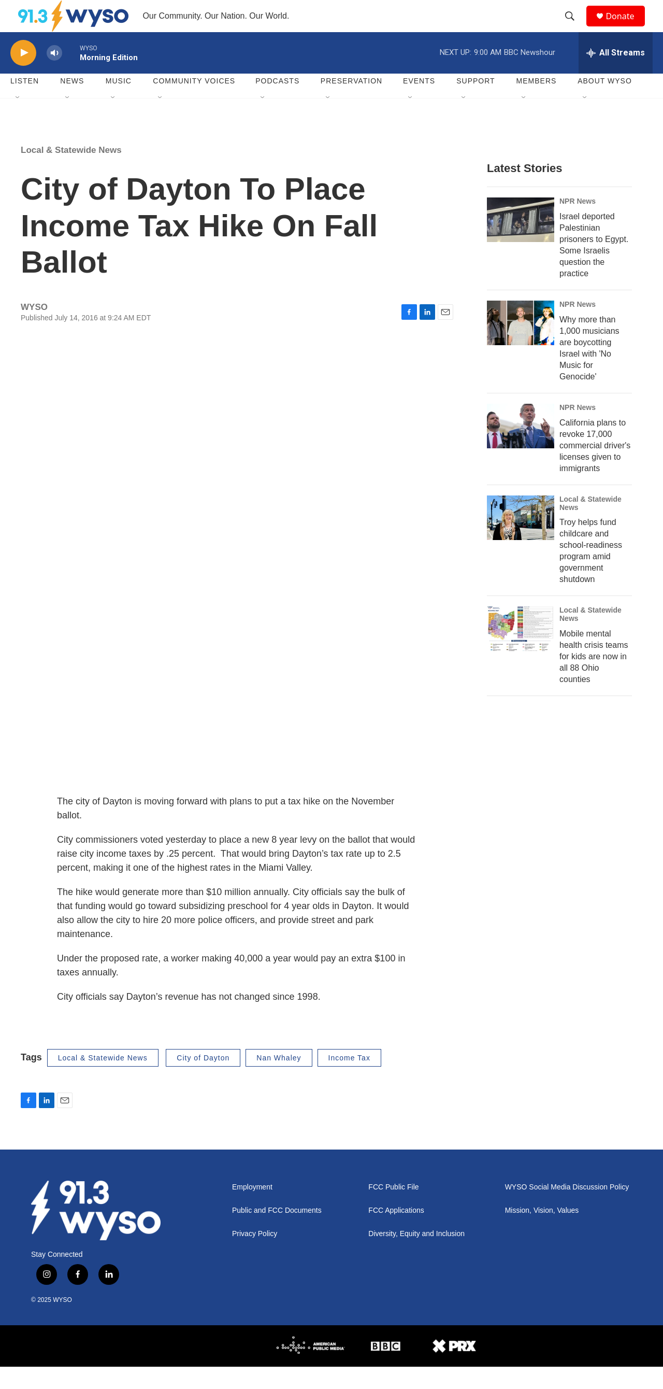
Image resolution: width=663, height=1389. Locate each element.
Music (119, 104)
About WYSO (605, 104)
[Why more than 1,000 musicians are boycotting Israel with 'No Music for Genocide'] (520, 345)
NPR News (577, 223)
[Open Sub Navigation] (18, 120)
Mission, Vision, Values (542, 1233)
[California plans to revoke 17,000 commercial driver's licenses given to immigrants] (520, 448)
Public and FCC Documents (277, 1233)
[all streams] (616, 75)
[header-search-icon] (574, 27)
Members (536, 104)
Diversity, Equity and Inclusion (416, 1256)
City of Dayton (203, 1080)
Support (475, 104)
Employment (252, 1210)
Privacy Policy (254, 1256)
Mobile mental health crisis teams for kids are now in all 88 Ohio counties (593, 679)
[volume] (54, 75)
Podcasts (277, 104)
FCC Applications (396, 1233)
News (72, 104)
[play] (23, 75)
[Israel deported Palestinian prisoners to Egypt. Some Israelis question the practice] (520, 242)
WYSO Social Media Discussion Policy (567, 1210)
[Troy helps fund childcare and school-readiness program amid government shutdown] (520, 540)
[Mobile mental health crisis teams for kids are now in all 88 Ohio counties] (520, 651)
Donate (626, 27)
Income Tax (349, 1080)
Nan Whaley (278, 1080)
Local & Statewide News (71, 172)
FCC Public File (393, 1210)
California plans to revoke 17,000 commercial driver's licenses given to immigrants (594, 468)
